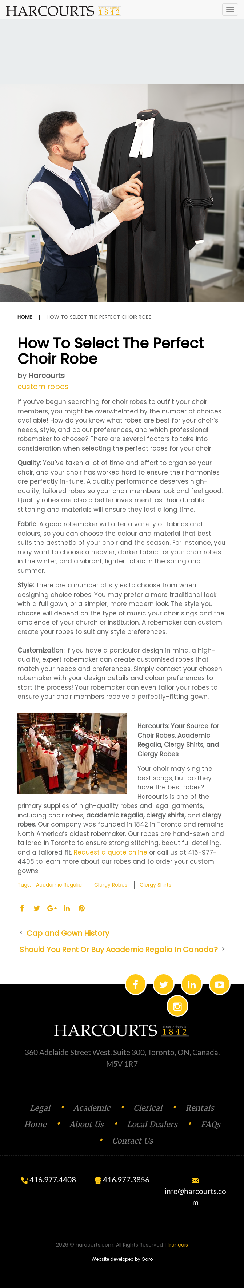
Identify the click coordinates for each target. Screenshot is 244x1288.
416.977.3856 (122, 1179)
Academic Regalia (59, 884)
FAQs (210, 1124)
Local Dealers (152, 1124)
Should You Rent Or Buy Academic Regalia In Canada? (119, 949)
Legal (40, 1108)
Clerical (147, 1108)
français (177, 1244)
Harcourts (46, 375)
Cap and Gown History (68, 933)
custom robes (43, 386)
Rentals (199, 1108)
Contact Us (132, 1141)
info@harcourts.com (195, 1192)
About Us (86, 1124)
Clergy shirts (155, 884)
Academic (91, 1108)
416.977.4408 (48, 1179)
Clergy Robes (110, 884)
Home (24, 317)
